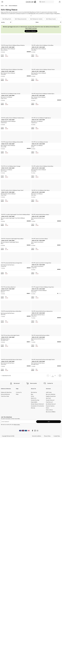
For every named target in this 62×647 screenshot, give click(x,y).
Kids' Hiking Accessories (21, 18)
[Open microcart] (59, 2)
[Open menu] (2, 2)
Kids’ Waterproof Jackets (36, 18)
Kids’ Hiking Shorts (6, 18)
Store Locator (33, 639)
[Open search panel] (46, 2)
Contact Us (50, 639)
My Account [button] (17, 639)
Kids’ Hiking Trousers (51, 18)
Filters (37, 21)
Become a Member (31, 30)
